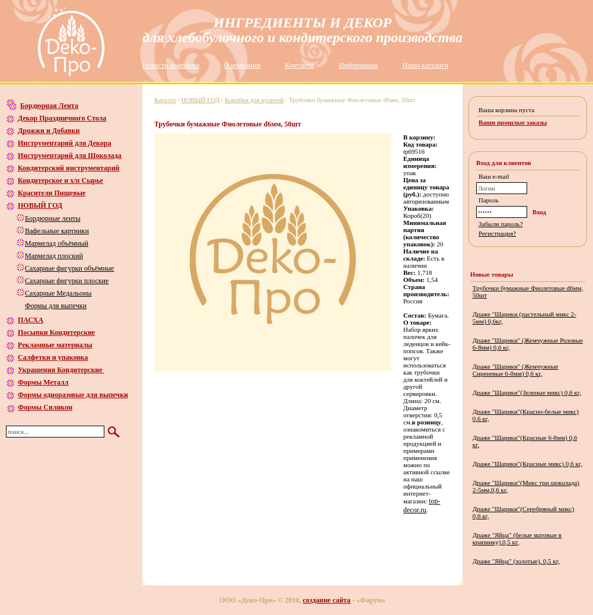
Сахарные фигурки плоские (67, 281)
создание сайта (327, 600)
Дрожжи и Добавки (48, 130)
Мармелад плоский (54, 256)
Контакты (299, 65)
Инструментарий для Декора (64, 143)
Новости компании (170, 65)
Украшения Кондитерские (61, 370)
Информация (358, 65)
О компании (242, 65)
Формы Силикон (45, 407)
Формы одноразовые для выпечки (73, 395)
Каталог (165, 99)
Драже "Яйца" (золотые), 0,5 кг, (516, 561)
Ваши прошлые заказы (513, 122)
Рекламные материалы (55, 345)
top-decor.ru (421, 505)
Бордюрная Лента (49, 106)
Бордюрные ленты (53, 218)
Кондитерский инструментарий (68, 168)
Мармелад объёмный (56, 243)
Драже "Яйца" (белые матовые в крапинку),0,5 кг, (517, 538)
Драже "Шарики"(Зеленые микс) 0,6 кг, (527, 392)
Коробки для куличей (254, 99)
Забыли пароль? (501, 223)
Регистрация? (497, 233)
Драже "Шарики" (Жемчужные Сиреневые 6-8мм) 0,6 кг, (516, 370)
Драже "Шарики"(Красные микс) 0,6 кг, (527, 463)
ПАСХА (30, 320)
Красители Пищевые (51, 193)
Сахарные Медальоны (58, 293)
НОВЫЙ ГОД (40, 205)
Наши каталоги (425, 65)
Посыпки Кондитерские (56, 332)
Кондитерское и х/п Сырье (60, 180)
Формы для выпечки (56, 306)
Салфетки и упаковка (53, 357)
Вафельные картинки (57, 231)
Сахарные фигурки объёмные (69, 268)
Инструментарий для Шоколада (70, 155)
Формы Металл (43, 382)
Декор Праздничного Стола (62, 118)
